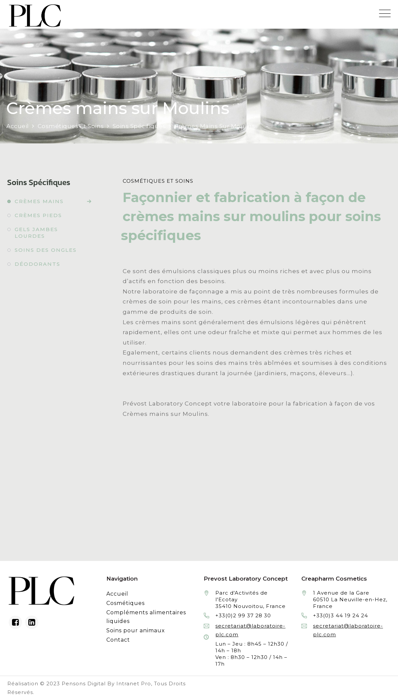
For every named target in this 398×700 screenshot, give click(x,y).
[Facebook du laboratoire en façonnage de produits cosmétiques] (15, 622)
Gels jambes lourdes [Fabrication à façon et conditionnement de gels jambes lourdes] (36, 232)
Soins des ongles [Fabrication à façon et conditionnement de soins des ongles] (46, 250)
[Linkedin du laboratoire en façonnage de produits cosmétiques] (31, 622)
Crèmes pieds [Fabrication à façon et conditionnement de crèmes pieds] (38, 215)
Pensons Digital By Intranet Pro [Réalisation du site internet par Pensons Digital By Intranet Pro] (106, 683)
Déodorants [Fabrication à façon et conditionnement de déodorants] (37, 264)
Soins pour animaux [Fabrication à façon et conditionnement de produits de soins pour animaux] (135, 630)
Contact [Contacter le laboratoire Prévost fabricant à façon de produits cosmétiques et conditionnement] (118, 640)
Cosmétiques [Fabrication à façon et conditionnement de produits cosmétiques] (125, 603)
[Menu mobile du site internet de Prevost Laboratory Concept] (385, 13)
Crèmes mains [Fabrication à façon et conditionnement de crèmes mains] (39, 201)
